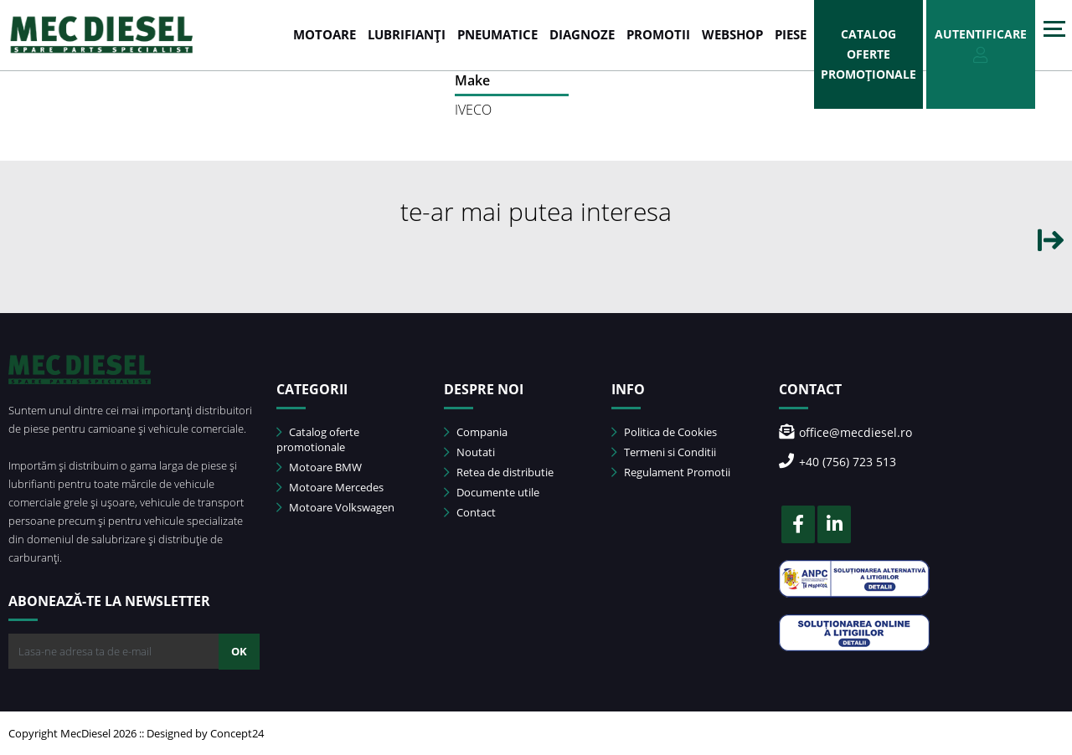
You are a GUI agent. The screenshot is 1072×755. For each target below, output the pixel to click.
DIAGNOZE (582, 34)
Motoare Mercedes (330, 487)
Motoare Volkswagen (335, 507)
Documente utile (491, 492)
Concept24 (237, 733)
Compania (476, 431)
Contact (470, 512)
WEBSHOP (732, 34)
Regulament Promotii (670, 472)
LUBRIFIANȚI (407, 34)
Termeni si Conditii (663, 452)
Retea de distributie (499, 472)
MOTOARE (324, 34)
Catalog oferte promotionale (317, 439)
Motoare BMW (319, 467)
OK (239, 651)
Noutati (469, 452)
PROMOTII (658, 34)
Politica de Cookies (664, 431)
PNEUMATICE (497, 34)
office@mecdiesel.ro (845, 432)
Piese (791, 34)
